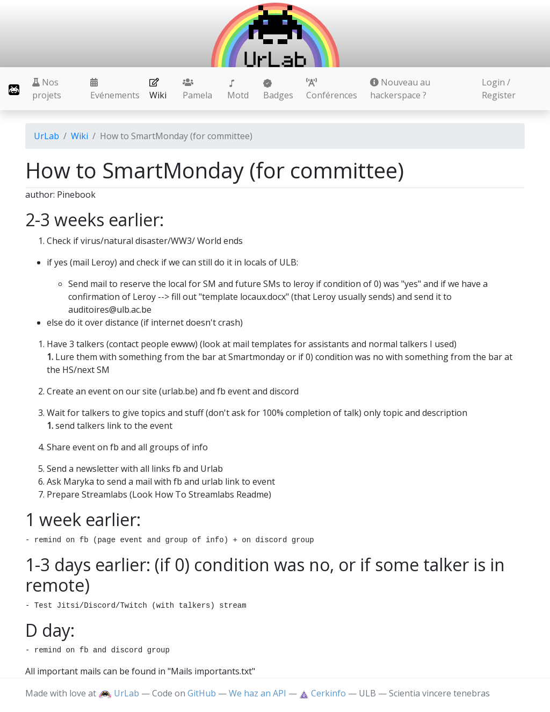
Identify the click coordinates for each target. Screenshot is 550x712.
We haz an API (257, 693)
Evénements (115, 89)
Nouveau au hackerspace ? (400, 88)
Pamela (197, 89)
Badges (278, 90)
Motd (238, 90)
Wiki (158, 89)
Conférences (331, 89)
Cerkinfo (323, 693)
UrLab (46, 136)
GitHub (201, 693)
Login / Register (499, 88)
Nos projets (46, 88)
